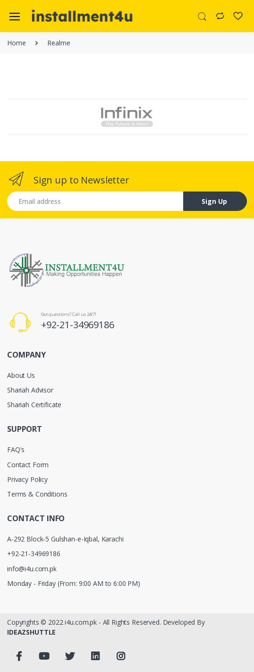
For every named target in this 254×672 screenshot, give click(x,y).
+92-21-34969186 (77, 324)
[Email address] (95, 201)
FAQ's (16, 449)
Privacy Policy (27, 479)
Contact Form (28, 464)
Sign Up (214, 201)
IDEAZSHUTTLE (31, 632)
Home (16, 42)
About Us (21, 375)
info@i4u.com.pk (32, 568)
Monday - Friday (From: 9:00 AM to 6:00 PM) (73, 583)
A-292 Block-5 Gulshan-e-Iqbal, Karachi (65, 538)
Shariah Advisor (30, 389)
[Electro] (54, 16)
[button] (202, 16)
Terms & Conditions (37, 493)
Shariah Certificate (34, 404)
